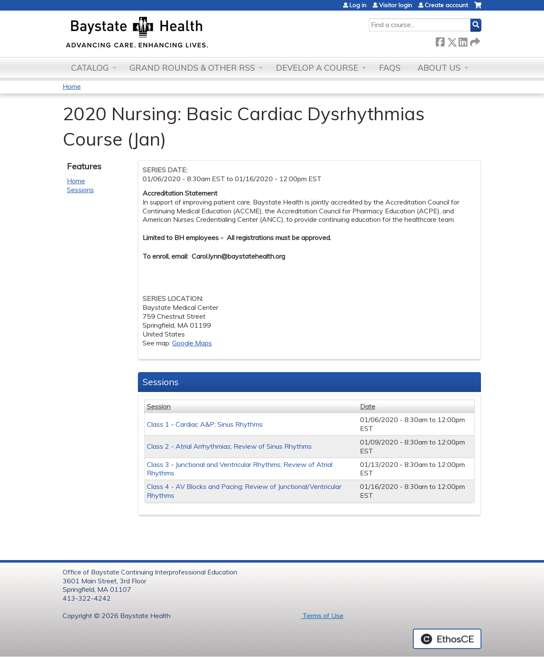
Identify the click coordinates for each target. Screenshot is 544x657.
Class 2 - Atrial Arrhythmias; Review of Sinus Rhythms (229, 446)
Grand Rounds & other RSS (192, 68)
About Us (439, 68)
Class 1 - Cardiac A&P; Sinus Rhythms (205, 424)
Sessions (80, 189)
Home (72, 86)
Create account (446, 5)
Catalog (90, 68)
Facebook (440, 40)
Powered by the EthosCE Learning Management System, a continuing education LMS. (447, 639)
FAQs (390, 68)
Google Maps (192, 343)
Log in (357, 5)
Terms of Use (322, 615)
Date (367, 406)
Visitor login (395, 5)
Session (158, 406)
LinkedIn (463, 40)
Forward (474, 40)
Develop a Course (317, 68)
